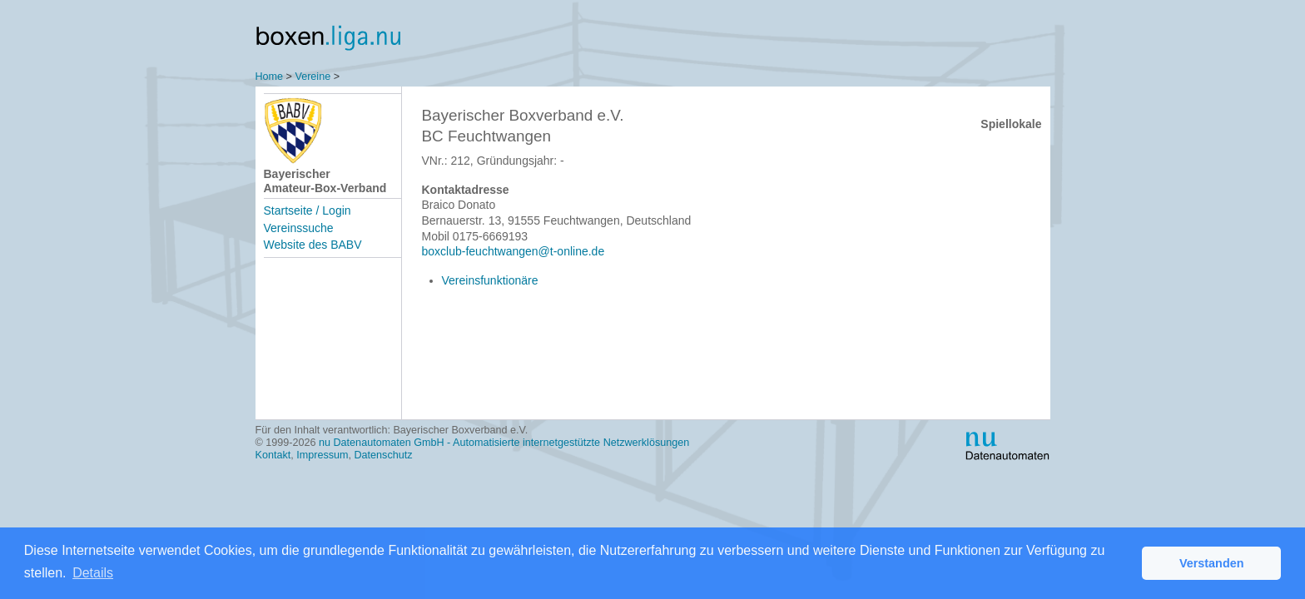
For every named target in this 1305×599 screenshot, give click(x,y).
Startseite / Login (307, 210)
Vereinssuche (299, 228)
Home (270, 76)
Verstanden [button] (1211, 563)
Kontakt (273, 455)
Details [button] (92, 573)
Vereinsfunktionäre (490, 280)
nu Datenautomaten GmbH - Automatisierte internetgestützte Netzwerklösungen (504, 442)
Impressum (322, 455)
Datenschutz (384, 455)
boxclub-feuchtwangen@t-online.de (513, 251)
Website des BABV (313, 244)
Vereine (312, 76)
